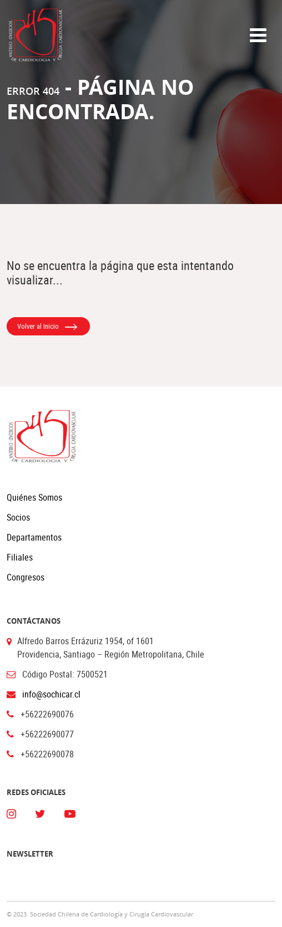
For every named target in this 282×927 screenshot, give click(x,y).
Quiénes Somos (34, 497)
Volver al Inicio (47, 326)
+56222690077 (47, 734)
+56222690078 (47, 754)
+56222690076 (47, 714)
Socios (18, 517)
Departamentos (34, 537)
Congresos (25, 577)
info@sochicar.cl (51, 694)
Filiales (20, 557)
